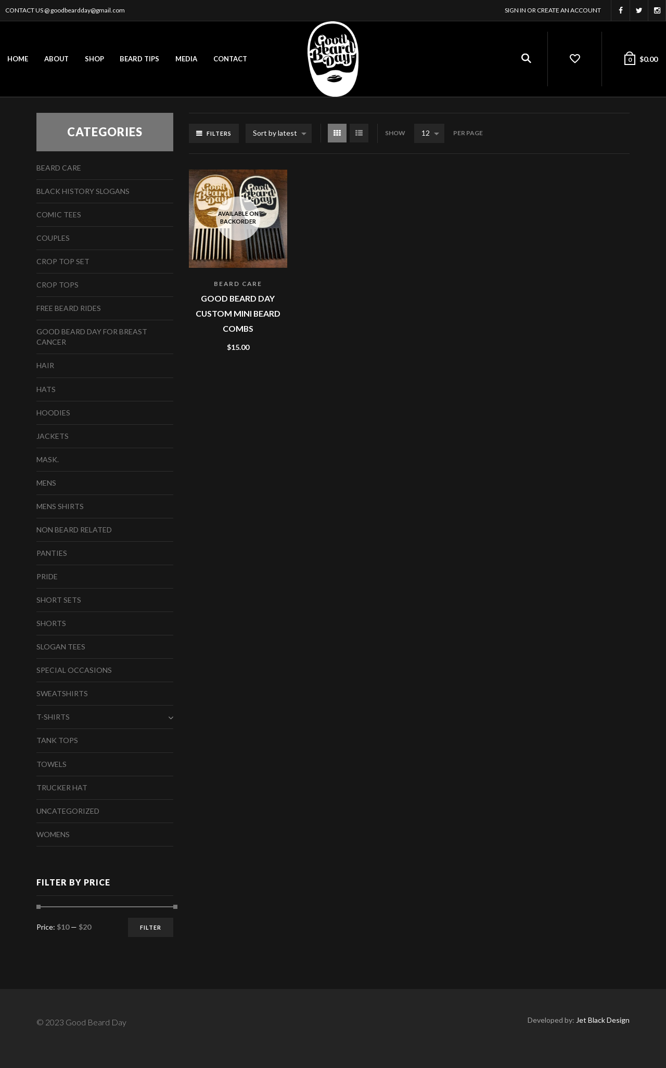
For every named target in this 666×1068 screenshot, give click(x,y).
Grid (337, 133)
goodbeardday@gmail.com (87, 10)
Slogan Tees (60, 646)
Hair (45, 365)
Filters (219, 133)
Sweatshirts (62, 693)
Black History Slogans (83, 191)
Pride (47, 576)
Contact (230, 59)
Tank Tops (57, 740)
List (359, 133)
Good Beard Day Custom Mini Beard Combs (238, 313)
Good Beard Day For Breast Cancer (91, 336)
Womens (53, 834)
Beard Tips (139, 59)
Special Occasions (74, 670)
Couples (53, 237)
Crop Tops (57, 284)
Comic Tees (58, 214)
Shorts (51, 623)
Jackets (52, 436)
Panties (51, 553)
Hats (46, 389)
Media (186, 59)
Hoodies (53, 412)
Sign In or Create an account (553, 10)
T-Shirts (53, 716)
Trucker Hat (61, 787)
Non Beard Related (74, 529)
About (56, 59)
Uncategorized (67, 810)
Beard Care (238, 284)
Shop (94, 59)
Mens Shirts (60, 506)
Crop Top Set (62, 261)
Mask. (47, 459)
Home (17, 59)
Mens (46, 482)
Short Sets (58, 599)
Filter (150, 927)
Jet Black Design (603, 1019)
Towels (51, 764)
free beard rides (68, 308)
